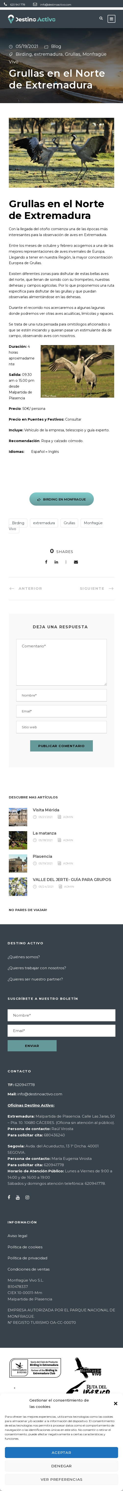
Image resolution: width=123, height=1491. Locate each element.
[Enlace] (56, 562)
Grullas (72, 54)
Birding (24, 54)
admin (68, 817)
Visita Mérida (46, 810)
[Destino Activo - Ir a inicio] (32, 19)
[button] (115, 1403)
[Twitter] (66, 562)
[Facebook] (46, 562)
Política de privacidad (27, 1258)
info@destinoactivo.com (55, 4)
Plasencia (42, 856)
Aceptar (61, 1452)
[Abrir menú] (111, 19)
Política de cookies (25, 1247)
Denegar (61, 1466)
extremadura (48, 54)
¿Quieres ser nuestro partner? (35, 979)
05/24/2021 (46, 886)
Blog (56, 46)
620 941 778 (17, 4)
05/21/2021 (46, 817)
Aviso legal (17, 1235)
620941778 (25, 1084)
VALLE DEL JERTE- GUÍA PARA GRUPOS (72, 879)
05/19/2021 (27, 46)
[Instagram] (29, 1197)
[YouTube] (20, 1197)
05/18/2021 (46, 840)
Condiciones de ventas (28, 1269)
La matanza (44, 833)
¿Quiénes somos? (24, 957)
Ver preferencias (62, 1479)
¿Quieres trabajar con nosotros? (37, 968)
